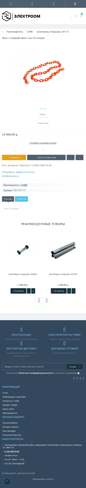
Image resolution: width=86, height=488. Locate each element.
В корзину (18, 291)
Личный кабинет (10, 423)
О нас (5, 393)
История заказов (10, 427)
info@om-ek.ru (10, 176)
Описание (8, 199)
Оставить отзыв (43, 123)
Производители (10, 413)
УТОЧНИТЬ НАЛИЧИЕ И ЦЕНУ (43, 143)
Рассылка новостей (12, 435)
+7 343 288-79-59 (11, 451)
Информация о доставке (14, 397)
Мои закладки (9, 431)
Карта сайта (8, 409)
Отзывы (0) (21, 199)
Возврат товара (10, 405)
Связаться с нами (11, 401)
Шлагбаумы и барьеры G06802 (23, 274)
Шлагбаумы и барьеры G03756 (63, 274)
